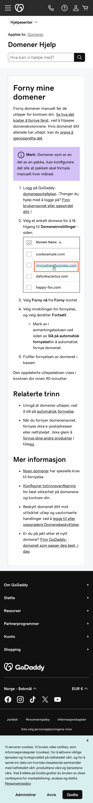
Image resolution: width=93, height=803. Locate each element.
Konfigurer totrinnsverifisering (49, 486)
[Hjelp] (64, 8)
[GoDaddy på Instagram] (20, 702)
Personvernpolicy (38, 719)
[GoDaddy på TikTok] (33, 702)
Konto (9, 636)
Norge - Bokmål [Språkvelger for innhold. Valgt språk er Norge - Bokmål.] (21, 689)
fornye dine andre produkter (47, 438)
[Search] (79, 57)
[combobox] (41, 57)
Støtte (9, 598)
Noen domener (36, 471)
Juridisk (12, 719)
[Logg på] (76, 8)
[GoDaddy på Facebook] (8, 702)
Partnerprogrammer (21, 623)
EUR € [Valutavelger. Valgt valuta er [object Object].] (80, 689)
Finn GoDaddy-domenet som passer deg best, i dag (50, 545)
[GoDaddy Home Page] (24, 667)
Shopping (12, 649)
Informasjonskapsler (72, 719)
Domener (36, 34)
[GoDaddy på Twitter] (45, 702)
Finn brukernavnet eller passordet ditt (48, 206)
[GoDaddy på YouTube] (58, 702)
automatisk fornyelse (55, 411)
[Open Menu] (6, 8)
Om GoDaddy (16, 585)
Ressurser (12, 611)
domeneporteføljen (39, 194)
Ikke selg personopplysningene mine (46, 729)
